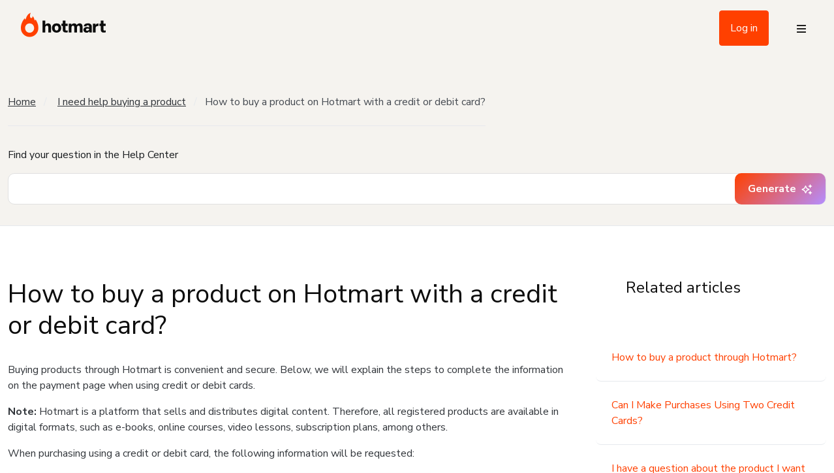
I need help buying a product (121, 102)
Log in (744, 28)
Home (22, 102)
